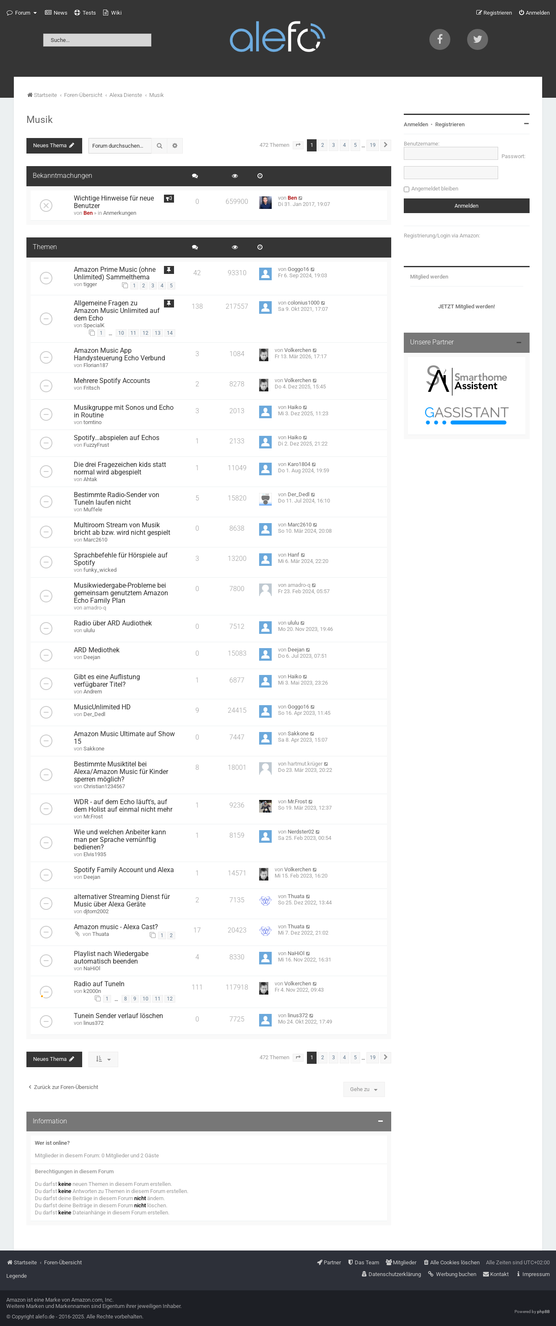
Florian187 (95, 365)
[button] (298, 145)
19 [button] (373, 145)
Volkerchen (297, 350)
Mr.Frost (93, 816)
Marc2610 (95, 540)
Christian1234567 (104, 786)
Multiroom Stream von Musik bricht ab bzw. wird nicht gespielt (122, 529)
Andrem (92, 691)
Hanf (293, 555)
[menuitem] (56, 13)
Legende (16, 1276)
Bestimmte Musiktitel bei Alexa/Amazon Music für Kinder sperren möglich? (121, 772)
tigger (90, 284)
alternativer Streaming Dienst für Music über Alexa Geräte (122, 900)
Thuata (296, 896)
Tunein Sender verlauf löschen (118, 1016)
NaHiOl (91, 968)
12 (145, 333)
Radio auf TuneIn (99, 984)
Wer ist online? (52, 1143)
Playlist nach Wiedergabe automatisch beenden (111, 957)
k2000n (92, 991)
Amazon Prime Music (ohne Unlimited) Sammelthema (115, 273)
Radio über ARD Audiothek (113, 623)
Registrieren (450, 124)
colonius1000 (304, 303)
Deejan (91, 657)
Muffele (92, 509)
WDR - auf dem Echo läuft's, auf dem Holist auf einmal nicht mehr (123, 805)
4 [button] (344, 145)
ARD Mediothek (97, 650)
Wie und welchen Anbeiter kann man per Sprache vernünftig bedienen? (120, 839)
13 (158, 333)
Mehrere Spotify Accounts (112, 381)
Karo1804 (299, 464)
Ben (88, 213)
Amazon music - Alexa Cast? (116, 927)
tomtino (92, 422)
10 (121, 333)
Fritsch (91, 388)
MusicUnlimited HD (102, 707)
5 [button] (355, 145)
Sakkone (93, 748)
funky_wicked (100, 570)
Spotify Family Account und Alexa (124, 870)
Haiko (294, 407)
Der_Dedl (298, 494)
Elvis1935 (94, 854)
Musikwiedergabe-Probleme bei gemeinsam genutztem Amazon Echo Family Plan (121, 593)
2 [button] (322, 145)
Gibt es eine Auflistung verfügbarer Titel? (107, 680)
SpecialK (93, 325)
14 (170, 333)
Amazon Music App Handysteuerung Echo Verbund (119, 354)
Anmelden (416, 124)
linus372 (93, 1023)
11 (133, 333)
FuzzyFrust (96, 445)
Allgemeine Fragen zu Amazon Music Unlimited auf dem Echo (117, 311)
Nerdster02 (301, 831)
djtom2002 (96, 911)
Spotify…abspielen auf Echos (116, 438)
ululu (89, 630)
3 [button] (333, 145)
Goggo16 (298, 269)
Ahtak (90, 479)
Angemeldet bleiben (434, 188)
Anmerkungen (119, 213)
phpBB (543, 1311)
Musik (39, 119)
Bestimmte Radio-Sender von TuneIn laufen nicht (116, 498)
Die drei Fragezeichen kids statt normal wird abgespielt (120, 468)
